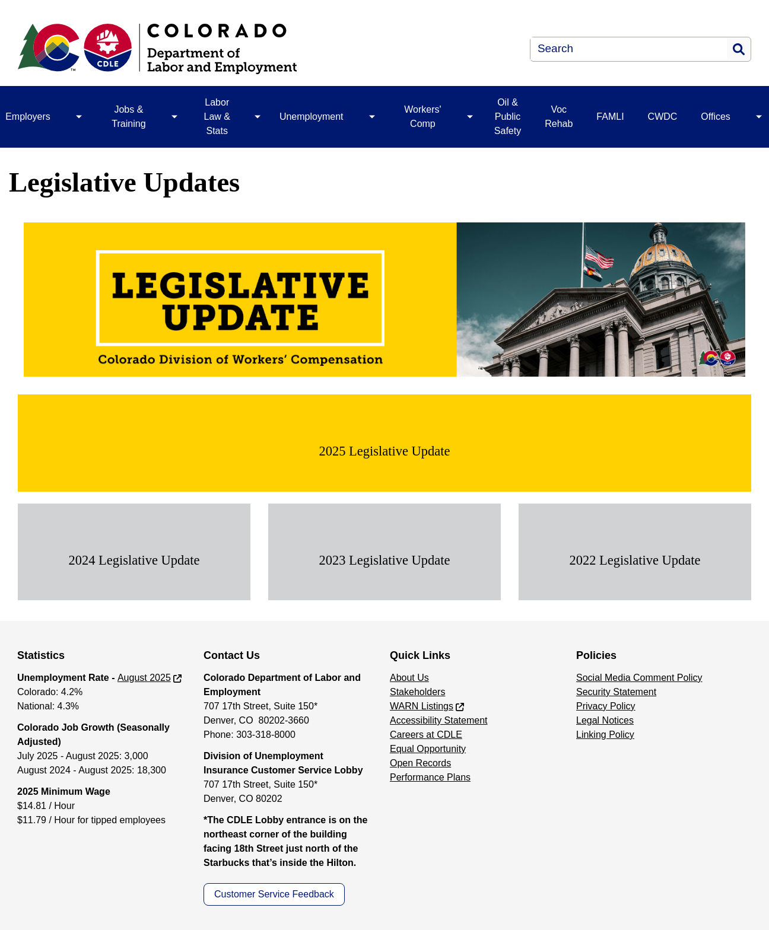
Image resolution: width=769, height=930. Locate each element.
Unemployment (311, 117)
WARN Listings (421, 706)
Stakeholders (417, 692)
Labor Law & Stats (217, 116)
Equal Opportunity (428, 749)
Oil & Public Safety (507, 116)
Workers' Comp (422, 116)
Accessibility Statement (439, 720)
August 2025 (144, 678)
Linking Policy (605, 735)
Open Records (420, 763)
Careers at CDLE (426, 735)
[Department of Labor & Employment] (228, 49)
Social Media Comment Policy (639, 678)
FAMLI (610, 117)
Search (739, 49)
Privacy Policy (605, 706)
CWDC (663, 117)
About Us (409, 678)
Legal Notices (605, 720)
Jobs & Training (128, 116)
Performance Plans (430, 777)
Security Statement (616, 692)
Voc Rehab (559, 116)
